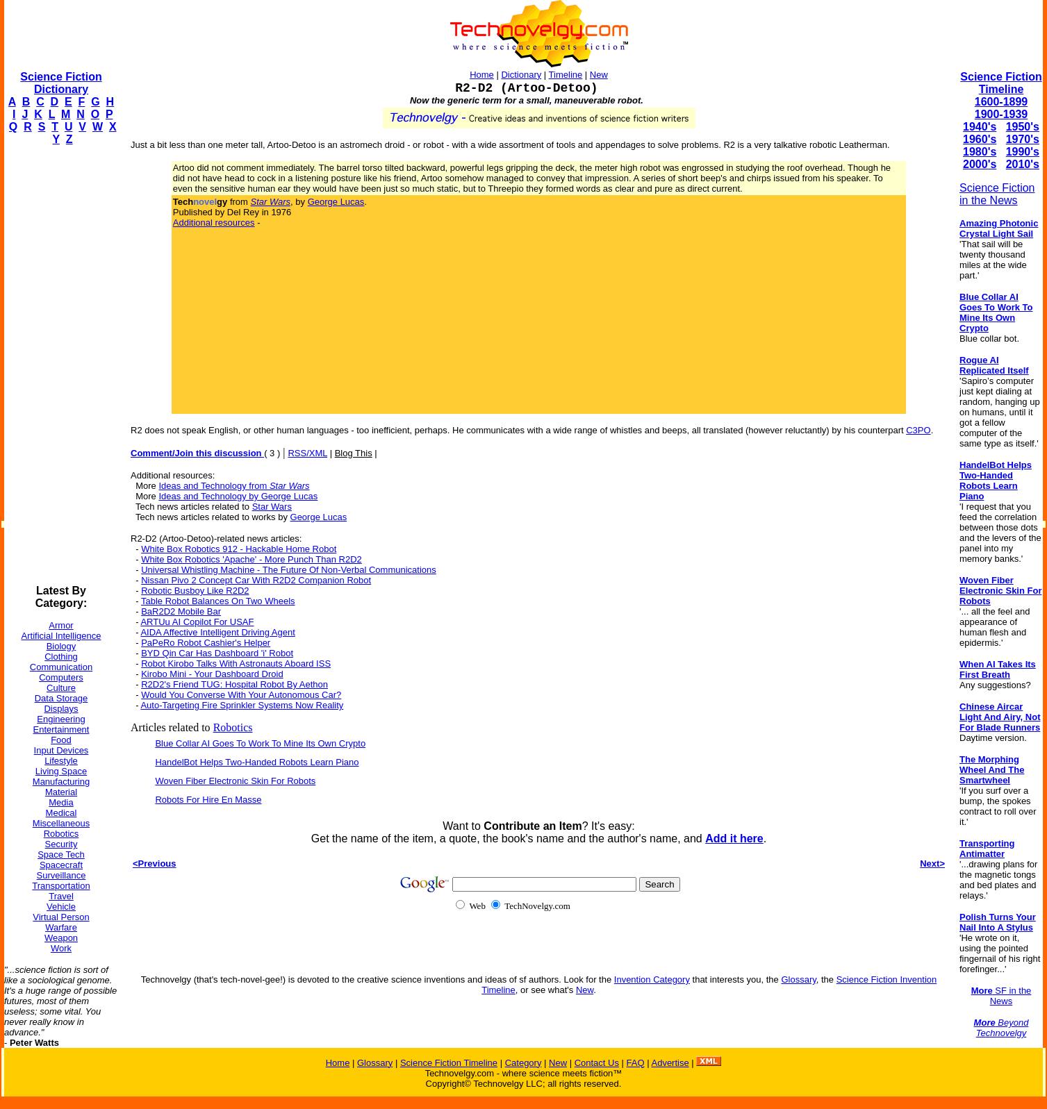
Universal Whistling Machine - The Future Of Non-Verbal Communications (288, 570)
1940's (979, 127)
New (599, 74)
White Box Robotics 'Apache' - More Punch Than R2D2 (251, 559)
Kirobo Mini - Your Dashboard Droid (212, 674)
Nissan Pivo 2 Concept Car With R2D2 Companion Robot (256, 580)
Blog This (353, 453)
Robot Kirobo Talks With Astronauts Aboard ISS (236, 663)
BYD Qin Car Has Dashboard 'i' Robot (217, 653)
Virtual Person (61, 917)
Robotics (61, 833)
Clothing (61, 656)
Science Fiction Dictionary (60, 83)
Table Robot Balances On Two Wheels (218, 601)
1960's (979, 139)
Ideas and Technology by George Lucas (238, 496)
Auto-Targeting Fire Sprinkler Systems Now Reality (241, 705)
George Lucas (336, 202)
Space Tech (61, 854)
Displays (61, 708)
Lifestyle (61, 761)
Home (482, 74)
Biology (61, 646)
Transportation (61, 886)
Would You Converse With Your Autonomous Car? (241, 695)
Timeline (566, 74)
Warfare (61, 927)
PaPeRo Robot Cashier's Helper (205, 642)
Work (61, 948)
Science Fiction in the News (997, 194)
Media (61, 802)
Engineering (61, 719)
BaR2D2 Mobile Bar (181, 611)
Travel (61, 896)
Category (523, 1063)
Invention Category (652, 979)
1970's (1022, 139)
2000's (979, 164)
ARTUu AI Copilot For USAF (197, 622)
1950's (1022, 127)
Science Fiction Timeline (1000, 83)
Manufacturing (61, 781)
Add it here (734, 838)
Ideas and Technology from (233, 486)
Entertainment (61, 729)
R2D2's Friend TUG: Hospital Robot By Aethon (234, 684)
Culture (61, 688)
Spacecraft (61, 865)
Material (61, 792)
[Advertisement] (59, 365)
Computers (61, 677)
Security (61, 844)
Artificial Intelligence (61, 636)
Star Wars (272, 506)
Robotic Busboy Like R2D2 (195, 590)
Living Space (61, 771)
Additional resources (214, 222)
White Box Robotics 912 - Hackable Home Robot (238, 549)
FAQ (636, 1063)
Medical (61, 813)
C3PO (918, 430)
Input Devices (61, 750)
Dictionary (521, 74)
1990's (1022, 152)
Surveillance (61, 875)
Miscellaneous (61, 823)
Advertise (670, 1063)
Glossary (798, 979)
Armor (61, 625)
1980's (979, 152)
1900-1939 (1001, 114)
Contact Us (597, 1063)
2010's (1022, 164)
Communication (61, 667)
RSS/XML (307, 453)
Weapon (61, 938)
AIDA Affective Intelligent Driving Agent (217, 632)
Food (61, 740)
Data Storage (61, 698)
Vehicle (61, 906)
